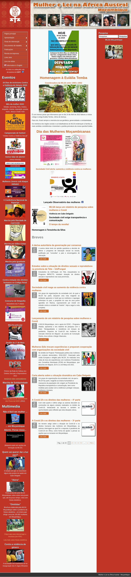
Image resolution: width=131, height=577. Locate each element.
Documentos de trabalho (13, 46)
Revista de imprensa (11, 53)
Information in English (13, 65)
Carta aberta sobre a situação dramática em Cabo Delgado (61, 375)
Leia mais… (43, 259)
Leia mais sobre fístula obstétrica (15, 540)
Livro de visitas (9, 61)
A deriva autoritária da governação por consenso (56, 245)
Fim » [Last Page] (92, 443)
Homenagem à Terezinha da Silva (48, 230)
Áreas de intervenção (11, 42)
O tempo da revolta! (59, 224)
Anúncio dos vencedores (15, 379)
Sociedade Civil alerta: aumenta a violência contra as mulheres (63, 169)
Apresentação (9, 38)
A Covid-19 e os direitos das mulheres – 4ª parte (56, 400)
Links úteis (8, 57)
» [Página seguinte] (87, 443)
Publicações (8, 49)
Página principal (10, 34)
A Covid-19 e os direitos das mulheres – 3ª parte (56, 420)
